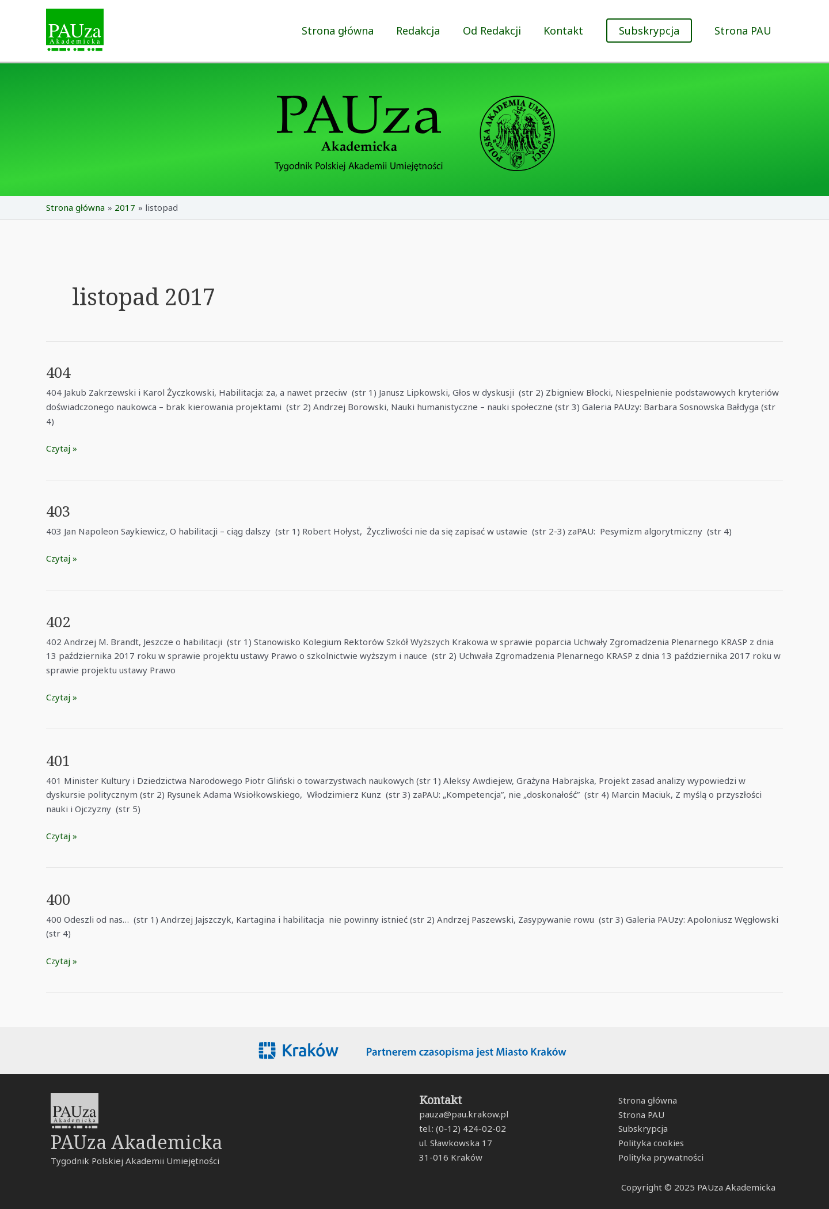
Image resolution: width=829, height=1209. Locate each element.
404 (59, 372)
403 (59, 511)
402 (59, 621)
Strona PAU (744, 30)
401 (59, 760)
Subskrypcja (642, 1129)
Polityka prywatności (660, 1157)
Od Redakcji (496, 30)
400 (59, 899)
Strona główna (346, 30)
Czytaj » (62, 447)
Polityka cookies (651, 1143)
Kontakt (566, 30)
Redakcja (425, 30)
